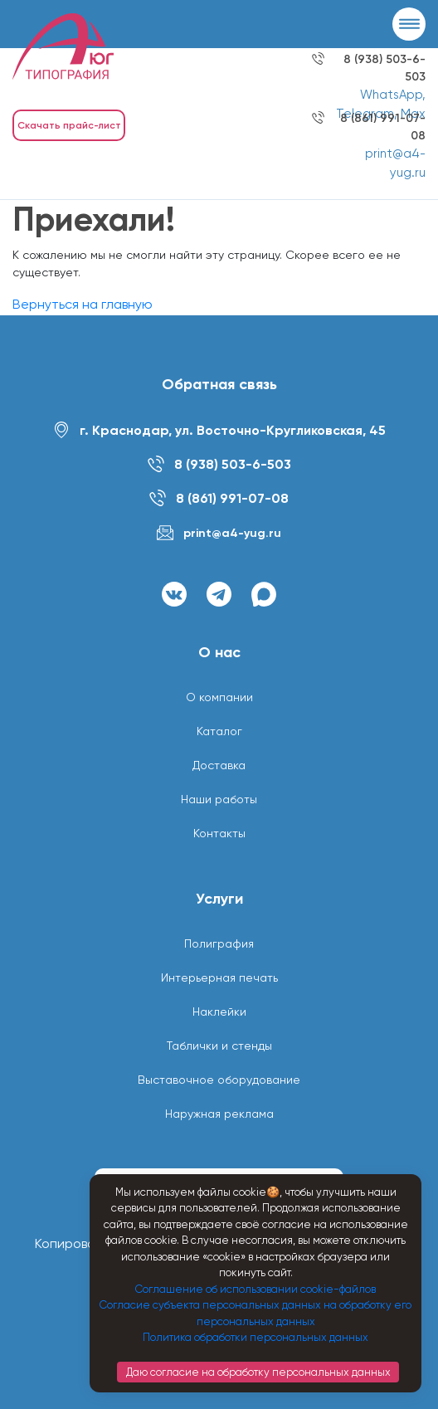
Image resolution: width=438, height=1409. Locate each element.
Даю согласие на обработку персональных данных (258, 1372)
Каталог (219, 731)
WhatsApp (391, 94)
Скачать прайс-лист (69, 125)
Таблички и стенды (219, 1045)
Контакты (219, 833)
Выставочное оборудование (219, 1079)
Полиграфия (219, 943)
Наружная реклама (219, 1113)
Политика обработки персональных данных (255, 1337)
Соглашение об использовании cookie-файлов (255, 1289)
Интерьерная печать (219, 977)
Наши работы (219, 799)
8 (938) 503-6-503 (232, 464)
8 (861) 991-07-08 (232, 498)
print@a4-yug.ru (232, 533)
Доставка (219, 765)
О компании (219, 697)
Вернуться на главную (82, 304)
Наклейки (219, 1011)
